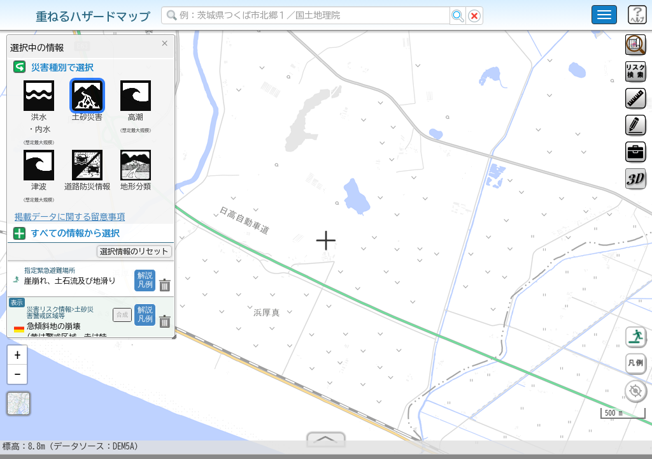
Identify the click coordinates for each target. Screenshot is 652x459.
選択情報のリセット (134, 251)
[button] (17, 360)
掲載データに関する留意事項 (70, 216)
